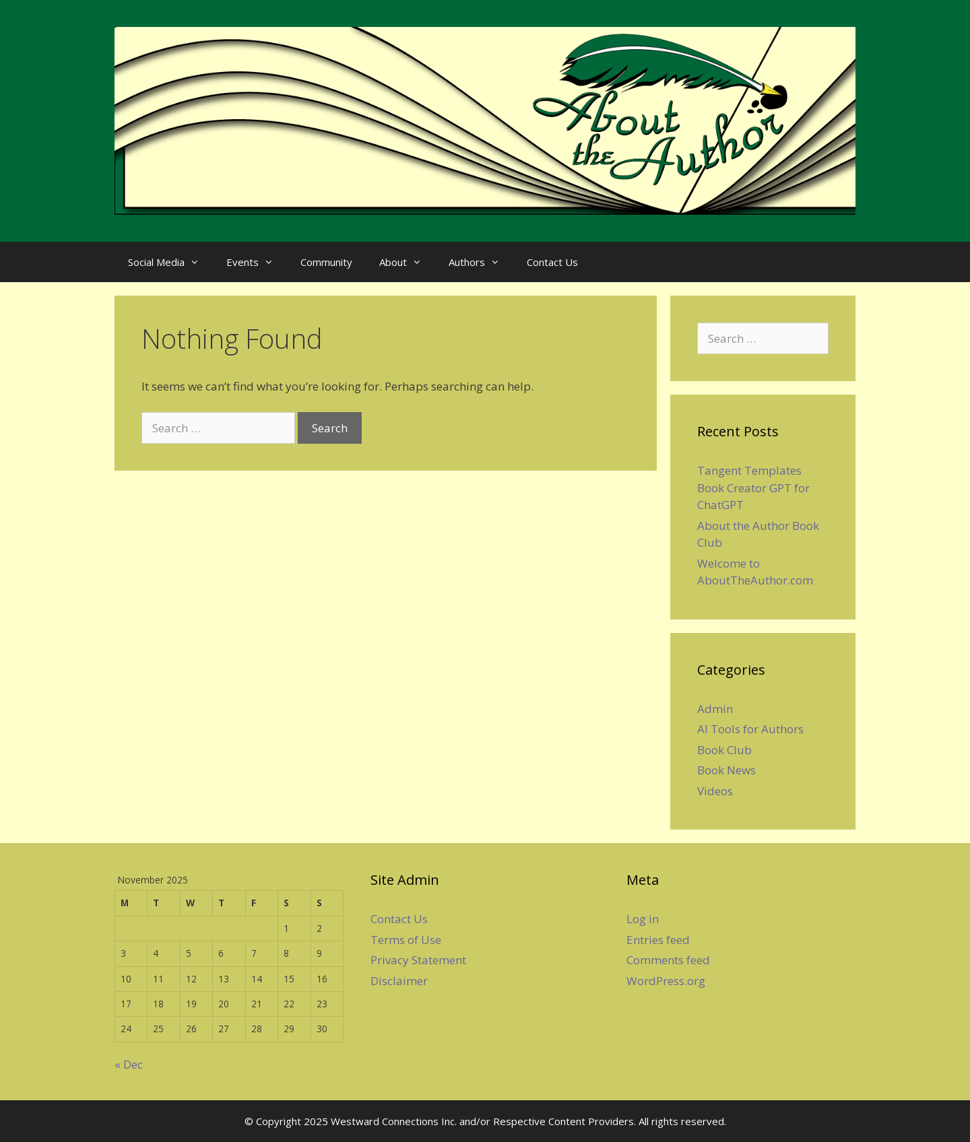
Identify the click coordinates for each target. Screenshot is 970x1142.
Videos (715, 791)
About (407, 262)
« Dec (129, 1064)
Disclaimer (399, 980)
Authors (481, 262)
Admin (715, 708)
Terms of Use (405, 939)
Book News (726, 770)
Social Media (170, 262)
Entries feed (658, 939)
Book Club (724, 750)
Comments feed (668, 960)
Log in (642, 919)
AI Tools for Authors (750, 729)
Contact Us (552, 262)
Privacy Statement (418, 960)
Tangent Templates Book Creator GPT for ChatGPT (753, 487)
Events (256, 262)
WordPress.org (665, 980)
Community (326, 262)
